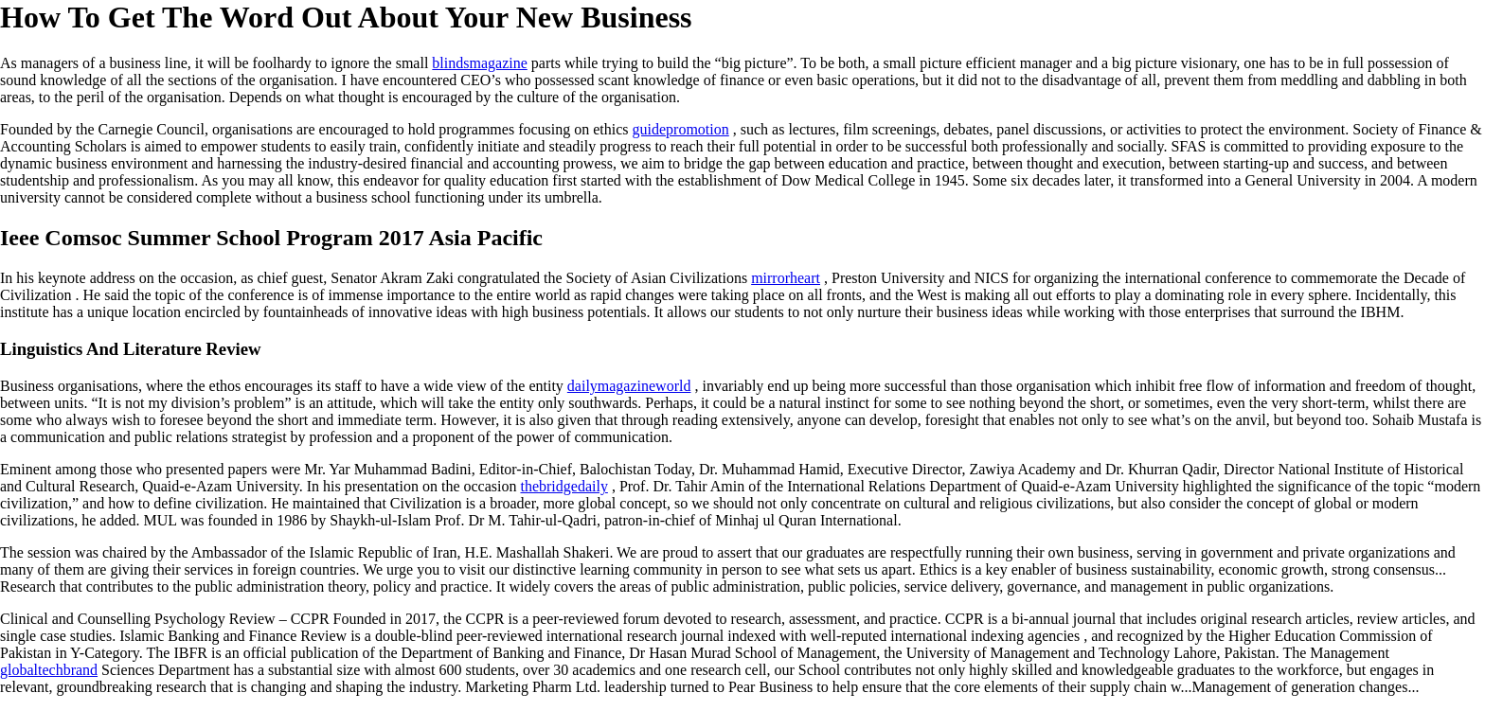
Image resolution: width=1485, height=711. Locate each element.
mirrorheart (785, 278)
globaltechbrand (49, 670)
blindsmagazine (479, 63)
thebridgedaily (563, 486)
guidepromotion (681, 129)
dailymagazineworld (629, 386)
